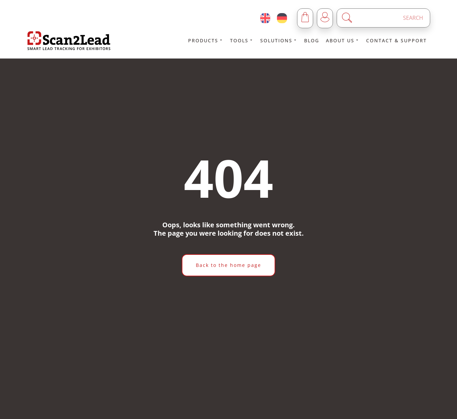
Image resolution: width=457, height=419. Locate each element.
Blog (311, 40)
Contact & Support (396, 40)
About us (342, 40)
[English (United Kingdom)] (265, 18)
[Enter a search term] (389, 18)
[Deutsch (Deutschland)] (282, 18)
